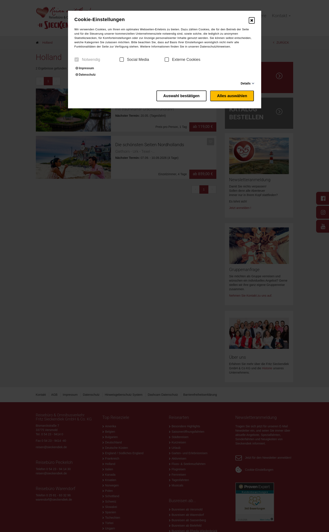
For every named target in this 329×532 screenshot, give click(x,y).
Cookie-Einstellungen (99, 19)
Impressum (85, 68)
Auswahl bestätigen (179, 95)
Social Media (134, 59)
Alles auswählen (233, 95)
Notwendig (87, 59)
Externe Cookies (182, 59)
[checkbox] (76, 59)
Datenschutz (86, 74)
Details (246, 83)
